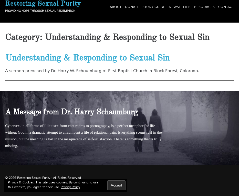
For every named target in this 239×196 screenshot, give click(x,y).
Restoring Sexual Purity (33, 178)
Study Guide (153, 7)
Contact (226, 7)
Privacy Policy (70, 187)
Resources (204, 7)
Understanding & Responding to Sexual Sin (87, 57)
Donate (132, 7)
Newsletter (180, 7)
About (115, 7)
